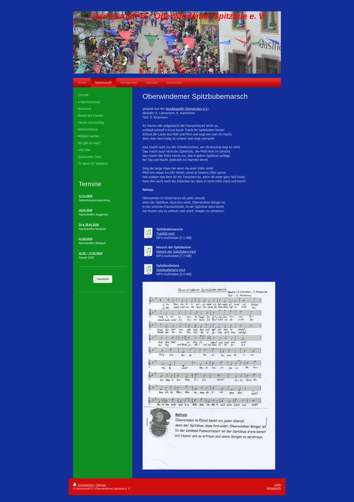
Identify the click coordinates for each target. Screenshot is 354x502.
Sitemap (101, 485)
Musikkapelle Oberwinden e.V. (187, 109)
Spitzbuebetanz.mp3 (170, 270)
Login (277, 484)
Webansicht (274, 488)
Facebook (103, 279)
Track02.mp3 (165, 233)
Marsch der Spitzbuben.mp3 (176, 251)
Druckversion (84, 485)
